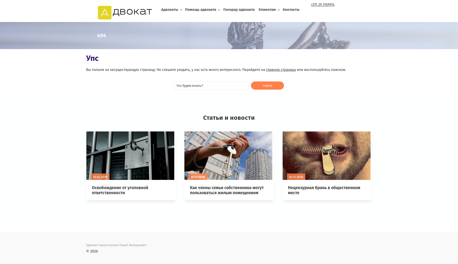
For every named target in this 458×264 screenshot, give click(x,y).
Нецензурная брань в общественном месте (324, 190)
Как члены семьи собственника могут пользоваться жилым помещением (227, 190)
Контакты (291, 9)
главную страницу (281, 70)
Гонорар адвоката (239, 9)
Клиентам (267, 9)
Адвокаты (169, 9)
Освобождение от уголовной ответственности (120, 190)
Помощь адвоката (200, 9)
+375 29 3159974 (322, 5)
